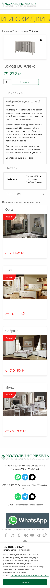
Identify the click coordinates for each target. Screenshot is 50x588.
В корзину (25, 82)
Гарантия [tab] (13, 194)
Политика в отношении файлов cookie (30, 576)
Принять (25, 582)
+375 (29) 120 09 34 (11, 485)
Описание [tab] (14, 93)
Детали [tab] (12, 168)
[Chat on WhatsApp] (27, 520)
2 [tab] (25, 239)
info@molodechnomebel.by (29, 504)
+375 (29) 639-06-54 (35, 465)
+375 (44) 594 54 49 (15, 465)
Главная (6, 31)
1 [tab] (21, 239)
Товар (16, 31)
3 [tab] (29, 239)
